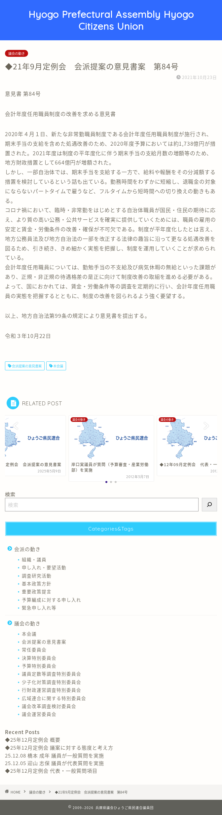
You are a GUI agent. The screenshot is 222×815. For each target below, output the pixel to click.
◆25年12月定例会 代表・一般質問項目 (51, 770)
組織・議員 (34, 559)
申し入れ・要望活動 (44, 567)
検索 (10, 494)
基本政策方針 (37, 583)
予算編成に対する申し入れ (51, 599)
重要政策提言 (37, 591)
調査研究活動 (37, 575)
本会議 (58, 365)
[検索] (209, 504)
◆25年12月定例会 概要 (32, 739)
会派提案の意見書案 (26, 365)
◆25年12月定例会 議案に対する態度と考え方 (59, 747)
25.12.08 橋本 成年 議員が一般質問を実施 (54, 755)
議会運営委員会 (39, 714)
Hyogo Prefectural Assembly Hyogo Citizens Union (111, 20)
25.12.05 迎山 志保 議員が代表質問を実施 (54, 763)
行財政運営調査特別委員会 (51, 689)
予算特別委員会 (39, 665)
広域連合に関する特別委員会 (54, 698)
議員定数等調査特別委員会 (51, 673)
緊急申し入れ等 (39, 607)
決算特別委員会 (39, 657)
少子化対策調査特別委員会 (51, 682)
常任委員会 (34, 649)
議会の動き (16, 53)
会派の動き (27, 549)
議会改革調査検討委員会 (49, 706)
